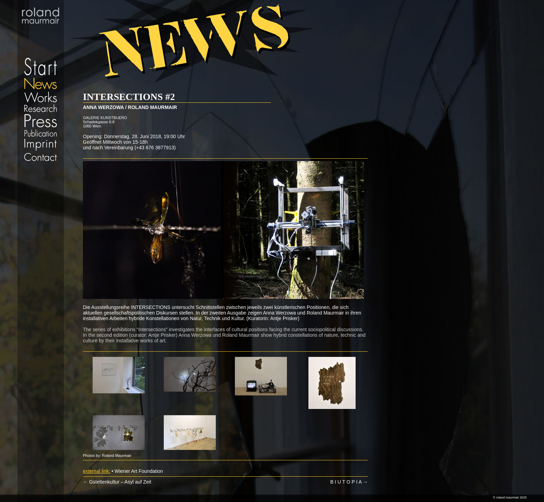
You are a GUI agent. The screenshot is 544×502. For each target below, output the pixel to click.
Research (40, 108)
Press (40, 120)
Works (40, 96)
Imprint (40, 145)
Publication (40, 133)
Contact (40, 157)
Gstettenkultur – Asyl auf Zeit (117, 482)
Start (40, 38)
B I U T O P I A (349, 482)
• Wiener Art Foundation (137, 471)
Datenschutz (40, 165)
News (40, 83)
